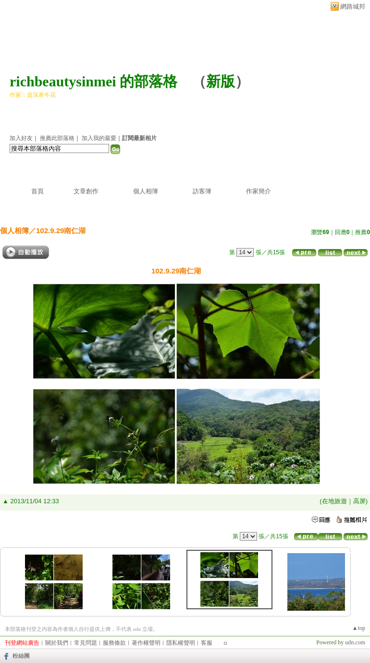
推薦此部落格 (57, 138)
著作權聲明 (146, 642)
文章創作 (86, 191)
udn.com (355, 642)
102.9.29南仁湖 (61, 230)
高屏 (359, 501)
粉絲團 (21, 655)
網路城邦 (352, 6)
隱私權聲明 (180, 642)
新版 (220, 81)
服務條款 (114, 642)
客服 (206, 642)
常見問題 (85, 642)
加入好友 (21, 138)
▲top (358, 628)
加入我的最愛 (99, 138)
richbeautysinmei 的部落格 (93, 81)
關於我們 (56, 642)
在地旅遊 (334, 501)
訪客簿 (202, 191)
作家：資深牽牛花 (33, 95)
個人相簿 (145, 191)
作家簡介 (258, 191)
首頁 (37, 191)
